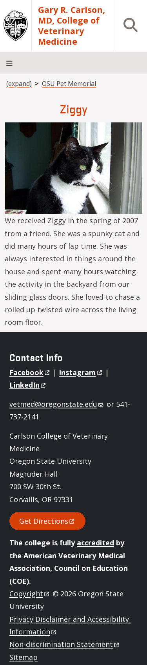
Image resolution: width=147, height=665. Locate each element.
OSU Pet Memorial (69, 83)
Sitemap (23, 657)
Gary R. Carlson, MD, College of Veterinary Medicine (71, 26)
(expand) (19, 83)
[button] (73, 167)
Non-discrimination (64, 644)
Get (47, 521)
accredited (95, 542)
